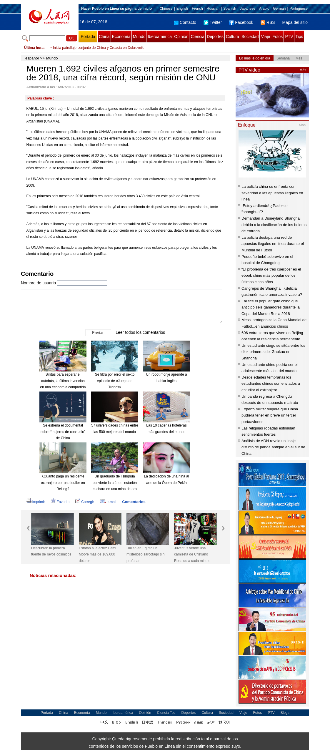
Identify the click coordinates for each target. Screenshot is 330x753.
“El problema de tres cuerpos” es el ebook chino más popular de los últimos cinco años (271, 275)
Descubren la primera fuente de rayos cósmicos (51, 551)
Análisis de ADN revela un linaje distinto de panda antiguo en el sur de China (273, 447)
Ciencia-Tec (166, 713)
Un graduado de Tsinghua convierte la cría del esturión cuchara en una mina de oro (115, 482)
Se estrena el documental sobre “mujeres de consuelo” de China (63, 431)
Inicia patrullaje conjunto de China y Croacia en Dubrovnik (98, 48)
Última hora (34, 48)
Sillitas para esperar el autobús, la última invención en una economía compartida (63, 380)
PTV (289, 36)
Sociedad (250, 36)
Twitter (213, 22)
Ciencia (197, 36)
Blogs (285, 713)
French (197, 8)
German (279, 8)
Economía (121, 36)
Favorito (60, 502)
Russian (213, 8)
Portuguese (299, 8)
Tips (299, 36)
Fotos (277, 36)
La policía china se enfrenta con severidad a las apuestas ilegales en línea (272, 192)
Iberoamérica (160, 36)
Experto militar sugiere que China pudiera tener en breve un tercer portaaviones (269, 415)
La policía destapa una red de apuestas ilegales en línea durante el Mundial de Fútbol (272, 243)
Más (302, 70)
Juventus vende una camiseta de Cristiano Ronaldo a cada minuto (192, 554)
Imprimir (35, 502)
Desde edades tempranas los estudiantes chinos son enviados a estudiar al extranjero (270, 383)
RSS (268, 22)
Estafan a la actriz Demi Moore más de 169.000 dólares (97, 554)
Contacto (185, 22)
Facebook (241, 22)
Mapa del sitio (295, 22)
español (32, 58)
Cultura (232, 36)
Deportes (215, 36)
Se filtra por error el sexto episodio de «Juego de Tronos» (115, 380)
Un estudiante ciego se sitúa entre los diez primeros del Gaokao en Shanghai (273, 351)
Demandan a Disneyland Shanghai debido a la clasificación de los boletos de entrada (273, 224)
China (104, 36)
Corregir (84, 502)
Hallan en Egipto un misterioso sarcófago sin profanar (145, 554)
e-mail (108, 502)
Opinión (181, 36)
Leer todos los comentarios (140, 332)
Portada (88, 36)
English (182, 8)
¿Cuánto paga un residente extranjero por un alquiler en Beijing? (63, 482)
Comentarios (133, 502)
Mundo (139, 36)
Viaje (265, 36)
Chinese (166, 8)
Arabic (264, 8)
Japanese (247, 8)
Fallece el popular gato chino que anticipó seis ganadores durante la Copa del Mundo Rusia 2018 (270, 307)
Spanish (229, 8)
